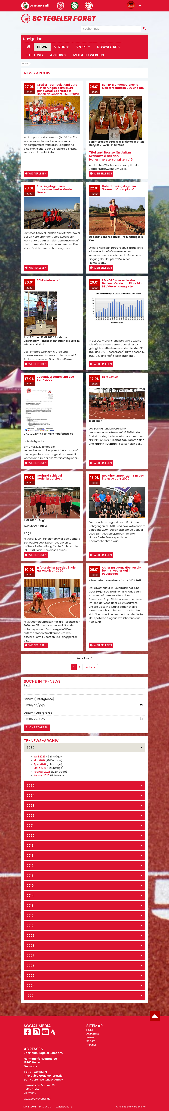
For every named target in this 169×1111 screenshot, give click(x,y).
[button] (140, 6)
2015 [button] (30, 885)
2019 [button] (30, 845)
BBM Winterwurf (48, 280)
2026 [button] (30, 747)
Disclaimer (45, 1106)
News (42, 46)
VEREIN (90, 1037)
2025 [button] (31, 785)
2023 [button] (30, 805)
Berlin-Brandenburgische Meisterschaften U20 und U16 (123, 86)
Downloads (108, 46)
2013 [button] (30, 905)
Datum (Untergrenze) (39, 699)
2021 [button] (30, 825)
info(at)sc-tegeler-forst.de (43, 1076)
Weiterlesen (37, 173)
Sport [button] (83, 46)
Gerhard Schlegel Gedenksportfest (49, 477)
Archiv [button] (58, 55)
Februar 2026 (42, 772)
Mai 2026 (39, 760)
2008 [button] (30, 945)
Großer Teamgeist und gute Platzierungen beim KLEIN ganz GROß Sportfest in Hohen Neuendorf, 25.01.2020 (58, 89)
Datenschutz (64, 1106)
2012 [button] (30, 915)
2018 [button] (30, 855)
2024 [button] (31, 795)
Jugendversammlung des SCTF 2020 (55, 378)
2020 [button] (30, 835)
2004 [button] (31, 985)
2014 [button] (30, 895)
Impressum (29, 1106)
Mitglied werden (88, 55)
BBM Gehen (110, 377)
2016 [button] (30, 875)
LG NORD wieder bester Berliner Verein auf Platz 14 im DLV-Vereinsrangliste (123, 283)
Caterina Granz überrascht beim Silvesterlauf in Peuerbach (121, 571)
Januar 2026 (41, 775)
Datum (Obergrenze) (39, 713)
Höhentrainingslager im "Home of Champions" (119, 187)
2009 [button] (30, 935)
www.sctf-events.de (37, 1098)
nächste (90, 667)
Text (27, 685)
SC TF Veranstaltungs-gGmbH (43, 1079)
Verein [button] (61, 46)
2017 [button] (30, 865)
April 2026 (40, 764)
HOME (90, 1030)
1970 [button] (30, 995)
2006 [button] (30, 965)
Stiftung (34, 55)
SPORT (90, 1041)
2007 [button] (30, 955)
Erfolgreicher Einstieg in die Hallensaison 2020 (56, 569)
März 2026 (40, 768)
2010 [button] (30, 925)
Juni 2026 (39, 756)
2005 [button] (31, 975)
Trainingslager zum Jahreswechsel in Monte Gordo (54, 189)
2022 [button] (30, 815)
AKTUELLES (92, 1033)
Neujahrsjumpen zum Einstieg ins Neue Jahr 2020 (123, 477)
